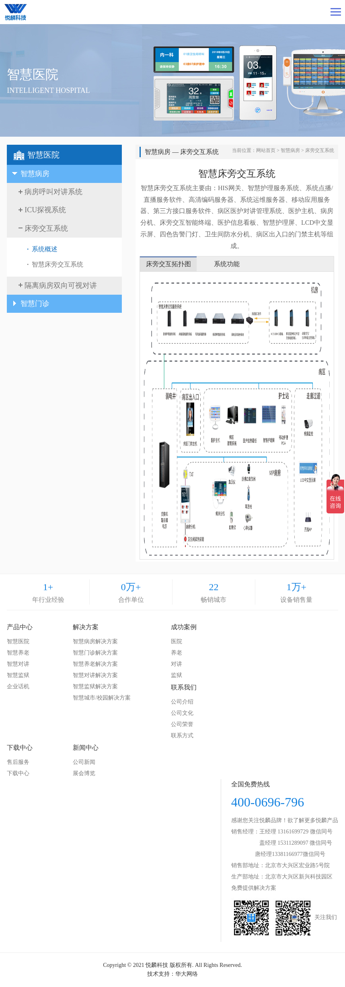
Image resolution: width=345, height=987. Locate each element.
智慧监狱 (18, 675)
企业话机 (18, 686)
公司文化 (182, 713)
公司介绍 (182, 702)
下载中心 (20, 747)
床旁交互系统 (319, 150)
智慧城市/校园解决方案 (102, 698)
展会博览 (84, 773)
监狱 (176, 675)
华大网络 (186, 974)
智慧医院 (18, 641)
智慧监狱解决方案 (95, 686)
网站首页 (265, 150)
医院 (176, 641)
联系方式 (182, 736)
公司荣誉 (182, 724)
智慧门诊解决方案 (95, 653)
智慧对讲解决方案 (95, 675)
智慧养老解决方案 (95, 664)
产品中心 (20, 627)
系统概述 (45, 249)
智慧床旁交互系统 (57, 264)
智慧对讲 (18, 664)
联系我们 (184, 687)
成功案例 (184, 627)
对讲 (176, 664)
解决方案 (86, 627)
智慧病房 (290, 150)
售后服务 (18, 762)
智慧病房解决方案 (95, 641)
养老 (176, 653)
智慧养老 (18, 653)
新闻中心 (86, 747)
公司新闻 (84, 762)
